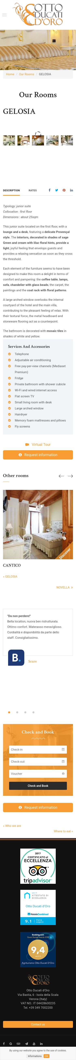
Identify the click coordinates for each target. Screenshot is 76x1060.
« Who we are (12, 826)
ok (46, 1056)
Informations (35, 1056)
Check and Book (38, 785)
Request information (38, 455)
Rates (33, 190)
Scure (32, 661)
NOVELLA (65, 587)
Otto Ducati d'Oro (38, 990)
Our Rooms (26, 74)
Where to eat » (63, 831)
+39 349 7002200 (41, 1008)
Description (11, 190)
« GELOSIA (10, 576)
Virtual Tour (37, 444)
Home (10, 74)
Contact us (38, 1024)
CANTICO (12, 565)
